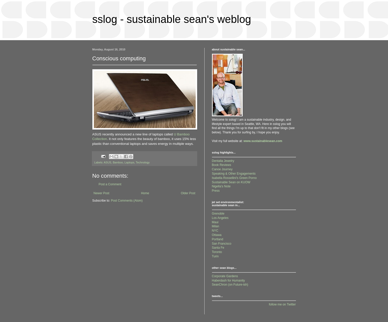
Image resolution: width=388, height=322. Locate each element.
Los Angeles (220, 218)
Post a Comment (110, 184)
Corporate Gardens (225, 276)
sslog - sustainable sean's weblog (171, 19)
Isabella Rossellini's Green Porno (234, 178)
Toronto (217, 252)
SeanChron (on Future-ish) (230, 284)
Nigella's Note (221, 186)
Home (145, 193)
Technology (143, 162)
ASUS (107, 162)
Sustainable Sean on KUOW (231, 182)
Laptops (129, 162)
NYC (215, 230)
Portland (217, 239)
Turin (215, 256)
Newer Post (101, 193)
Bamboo (118, 162)
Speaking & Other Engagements (234, 173)
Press (216, 190)
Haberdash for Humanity (228, 280)
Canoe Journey (222, 169)
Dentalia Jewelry (223, 161)
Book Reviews (221, 165)
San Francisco (222, 243)
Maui (215, 222)
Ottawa (217, 235)
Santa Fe (218, 247)
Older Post (188, 193)
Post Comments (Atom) (127, 200)
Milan (215, 226)
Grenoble (218, 213)
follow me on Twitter (282, 304)
